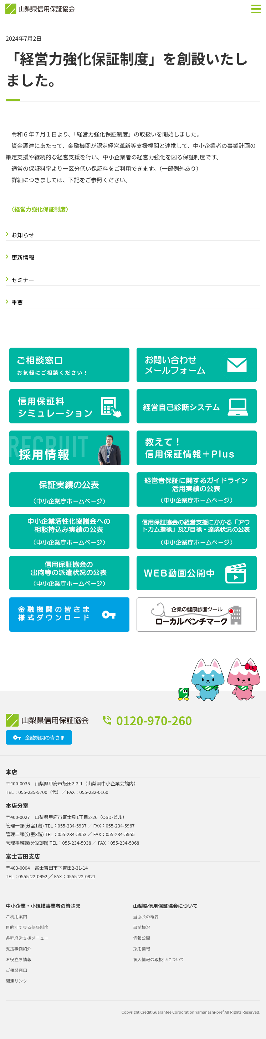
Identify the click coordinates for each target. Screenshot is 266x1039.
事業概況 (141, 927)
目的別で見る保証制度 (27, 927)
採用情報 (141, 948)
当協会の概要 (146, 916)
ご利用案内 (16, 916)
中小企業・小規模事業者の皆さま (43, 905)
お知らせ (22, 234)
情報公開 (141, 938)
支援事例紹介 (18, 948)
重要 (17, 302)
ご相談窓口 (16, 970)
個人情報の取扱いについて (158, 959)
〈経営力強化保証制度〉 (41, 209)
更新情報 (22, 257)
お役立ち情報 (18, 959)
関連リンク (16, 981)
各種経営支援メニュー (27, 938)
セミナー (22, 279)
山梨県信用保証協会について (165, 905)
